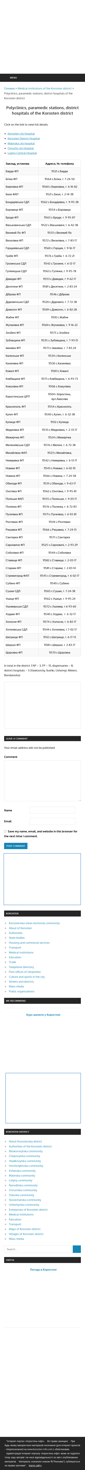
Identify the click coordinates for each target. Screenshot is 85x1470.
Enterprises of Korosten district (28, 1209)
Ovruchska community (23, 1190)
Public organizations (21, 991)
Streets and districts (21, 981)
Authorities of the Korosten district (30, 1146)
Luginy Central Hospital (22, 153)
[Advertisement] (44, 45)
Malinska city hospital (21, 143)
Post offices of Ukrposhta (25, 971)
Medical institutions (21, 952)
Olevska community (21, 1195)
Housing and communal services (29, 942)
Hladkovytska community (25, 1161)
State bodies (17, 937)
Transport (15, 947)
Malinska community (22, 1175)
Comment (10, 757)
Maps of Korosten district (25, 1229)
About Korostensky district (25, 1141)
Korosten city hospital (21, 133)
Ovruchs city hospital (21, 148)
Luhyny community (20, 1180)
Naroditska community (23, 1185)
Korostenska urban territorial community (34, 923)
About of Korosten (20, 928)
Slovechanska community (25, 1200)
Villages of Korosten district (26, 1234)
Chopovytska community (24, 1156)
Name (8, 810)
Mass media (16, 986)
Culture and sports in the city (27, 976)
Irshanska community (22, 1170)
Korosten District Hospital (24, 138)
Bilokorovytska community (25, 1151)
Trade (12, 962)
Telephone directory (21, 967)
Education (15, 957)
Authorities (15, 933)
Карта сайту (35, 1465)
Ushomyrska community (24, 1204)
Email (8, 821)
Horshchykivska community (26, 1165)
